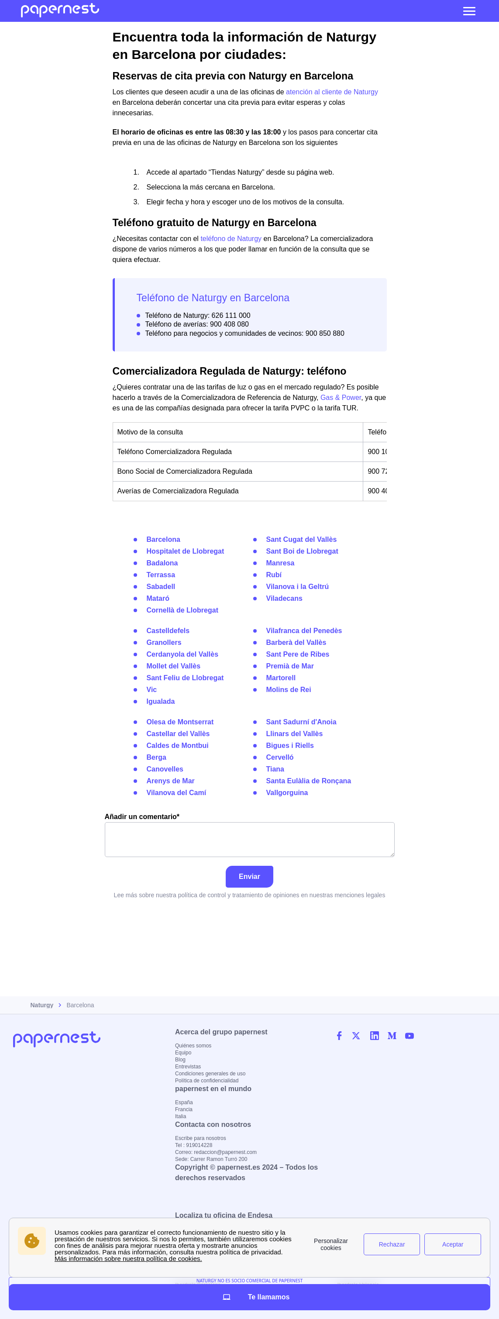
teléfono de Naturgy (231, 238)
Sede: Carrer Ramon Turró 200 (211, 1159)
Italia (180, 1116)
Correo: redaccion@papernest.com (216, 1152)
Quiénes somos (193, 1046)
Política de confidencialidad (206, 1081)
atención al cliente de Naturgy (332, 92)
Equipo (183, 1053)
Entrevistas (188, 1067)
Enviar (249, 876)
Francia (184, 1109)
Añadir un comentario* (250, 835)
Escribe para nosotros (200, 1138)
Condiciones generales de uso (210, 1074)
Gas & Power (340, 397)
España (184, 1102)
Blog (180, 1060)
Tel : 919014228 (193, 1145)
